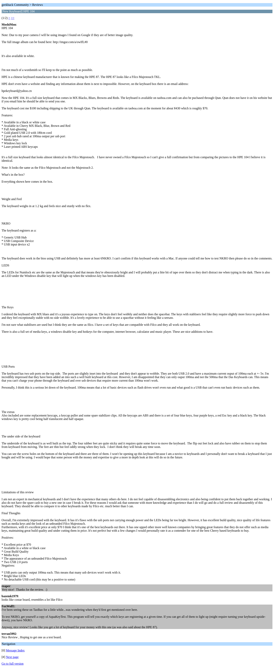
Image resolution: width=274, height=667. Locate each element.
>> (12, 18)
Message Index (15, 650)
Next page (12, 657)
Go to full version (12, 663)
